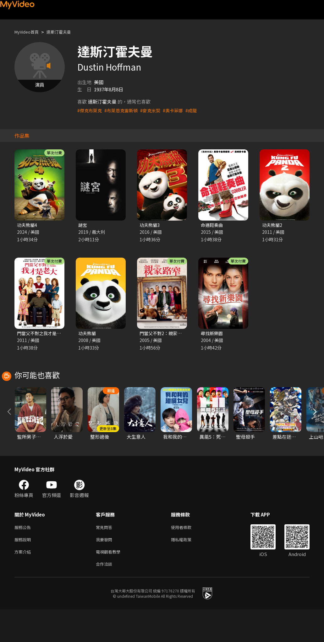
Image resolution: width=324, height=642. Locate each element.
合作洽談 (105, 596)
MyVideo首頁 (28, 32)
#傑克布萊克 (90, 110)
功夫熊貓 (87, 334)
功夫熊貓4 (27, 225)
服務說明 (23, 569)
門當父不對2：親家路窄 (164, 334)
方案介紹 (23, 583)
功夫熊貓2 (272, 225)
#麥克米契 (154, 110)
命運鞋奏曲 (212, 225)
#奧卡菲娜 (178, 110)
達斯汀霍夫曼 (65, 32)
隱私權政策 (186, 569)
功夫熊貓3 (150, 225)
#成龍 (198, 110)
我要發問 (105, 569)
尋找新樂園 (212, 334)
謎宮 (83, 225)
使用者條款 (186, 556)
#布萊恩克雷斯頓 (123, 110)
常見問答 (105, 556)
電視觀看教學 (110, 583)
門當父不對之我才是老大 (43, 334)
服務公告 (23, 556)
